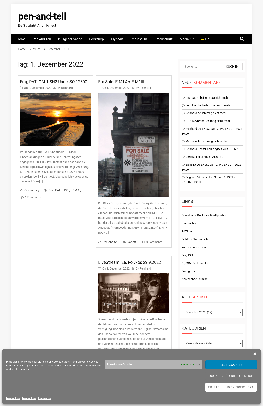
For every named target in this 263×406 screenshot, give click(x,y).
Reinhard (67, 87)
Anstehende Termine (195, 279)
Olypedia (117, 39)
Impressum (44, 398)
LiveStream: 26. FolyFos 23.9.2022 (129, 262)
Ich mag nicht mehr (216, 97)
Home (21, 39)
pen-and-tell (42, 16)
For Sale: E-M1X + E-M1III (121, 81)
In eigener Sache (70, 39)
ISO (66, 190)
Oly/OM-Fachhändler (195, 263)
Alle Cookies (231, 365)
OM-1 (76, 190)
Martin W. (192, 141)
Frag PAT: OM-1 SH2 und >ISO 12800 (53, 81)
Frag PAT (54, 190)
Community (31, 190)
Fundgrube (189, 271)
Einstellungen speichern (231, 387)
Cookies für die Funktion (231, 376)
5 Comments (33, 197)
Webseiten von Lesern (195, 247)
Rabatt (131, 242)
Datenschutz (13, 398)
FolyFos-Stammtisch (195, 239)
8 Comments (154, 242)
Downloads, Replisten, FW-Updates (204, 215)
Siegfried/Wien (195, 177)
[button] (255, 354)
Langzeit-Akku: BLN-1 (225, 149)
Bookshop (96, 39)
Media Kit (187, 39)
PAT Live (187, 231)
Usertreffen (189, 223)
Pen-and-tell (42, 39)
